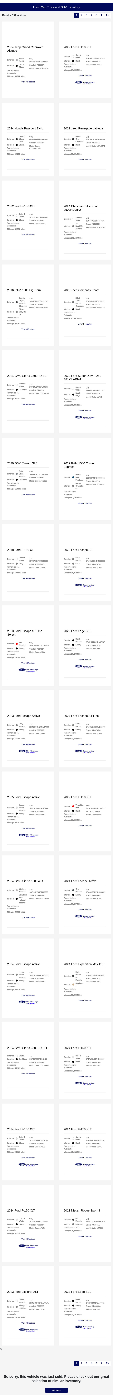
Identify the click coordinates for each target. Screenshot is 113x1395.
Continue (56, 1390)
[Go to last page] (107, 15)
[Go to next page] (101, 15)
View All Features (28, 82)
